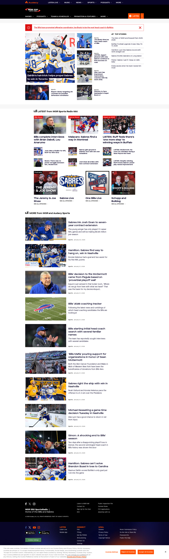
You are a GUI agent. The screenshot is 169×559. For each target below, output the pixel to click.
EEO (78, 512)
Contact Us (80, 506)
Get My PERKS (82, 535)
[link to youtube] (34, 527)
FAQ (78, 529)
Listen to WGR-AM (83, 504)
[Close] (165, 552)
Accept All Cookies (146, 552)
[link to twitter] (29, 527)
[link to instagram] (39, 527)
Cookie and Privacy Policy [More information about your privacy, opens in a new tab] (76, 557)
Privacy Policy (103, 532)
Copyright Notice (104, 538)
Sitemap (79, 543)
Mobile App (63, 532)
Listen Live (63, 529)
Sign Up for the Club (84, 509)
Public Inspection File (105, 504)
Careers (101, 529)
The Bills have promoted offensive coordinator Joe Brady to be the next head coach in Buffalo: (73, 27)
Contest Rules (103, 506)
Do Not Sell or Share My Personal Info (128, 533)
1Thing (79, 532)
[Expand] (59, 2)
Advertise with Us (104, 512)
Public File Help (125, 538)
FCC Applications (104, 509)
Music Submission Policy (128, 529)
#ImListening (81, 538)
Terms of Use (103, 535)
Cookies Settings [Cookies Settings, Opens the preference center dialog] (111, 552)
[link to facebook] (26, 527)
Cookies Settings (33, 540)
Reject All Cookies (128, 552)
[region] (84, 552)
